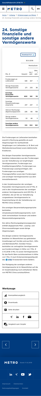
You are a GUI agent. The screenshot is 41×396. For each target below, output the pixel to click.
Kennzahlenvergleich (16, 295)
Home (4, 15)
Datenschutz (18, 384)
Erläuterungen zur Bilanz (27, 15)
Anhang (12, 15)
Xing (12, 316)
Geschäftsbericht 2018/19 (12, 3)
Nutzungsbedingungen (10, 388)
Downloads (12, 302)
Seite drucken (13, 310)
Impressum (6, 384)
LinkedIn (18, 316)
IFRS (10, 260)
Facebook (24, 316)
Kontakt (25, 388)
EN (38, 9)
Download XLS (26, 54)
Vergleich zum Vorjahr (17, 324)
